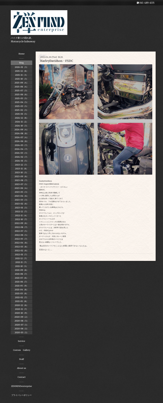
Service (21, 341)
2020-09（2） (21, 317)
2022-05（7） (21, 239)
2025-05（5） (21, 98)
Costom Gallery (21, 350)
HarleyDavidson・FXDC (56, 61)
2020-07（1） (21, 324)
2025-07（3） (21, 90)
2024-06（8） (22, 141)
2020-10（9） (21, 313)
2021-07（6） (21, 278)
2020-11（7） (21, 309)
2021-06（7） (21, 281)
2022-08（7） (21, 227)
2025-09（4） (21, 82)
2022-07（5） (21, 231)
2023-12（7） (21, 164)
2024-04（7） (22, 149)
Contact (22, 377)
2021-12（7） (21, 258)
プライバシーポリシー (21, 395)
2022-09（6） (21, 223)
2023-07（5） (21, 184)
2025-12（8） (21, 71)
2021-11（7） (21, 262)
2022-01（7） (21, 254)
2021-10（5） (21, 266)
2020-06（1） (21, 328)
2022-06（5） (21, 235)
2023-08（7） (21, 180)
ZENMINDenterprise (21, 386)
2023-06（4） (22, 188)
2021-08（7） (21, 274)
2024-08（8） (22, 133)
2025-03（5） (21, 106)
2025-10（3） (21, 79)
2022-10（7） (21, 219)
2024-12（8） (21, 118)
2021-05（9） (21, 285)
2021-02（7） (21, 297)
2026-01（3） (21, 67)
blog (21, 62)
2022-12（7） (21, 211)
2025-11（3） (21, 75)
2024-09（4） (21, 129)
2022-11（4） (21, 215)
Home (22, 53)
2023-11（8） (21, 168)
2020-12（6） (21, 305)
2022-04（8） (22, 242)
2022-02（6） (21, 250)
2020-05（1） (21, 332)
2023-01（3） (21, 207)
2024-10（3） (21, 125)
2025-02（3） (21, 110)
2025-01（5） (21, 114)
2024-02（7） (21, 157)
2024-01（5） (21, 160)
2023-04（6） (22, 196)
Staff (21, 359)
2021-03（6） (21, 293)
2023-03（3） (21, 199)
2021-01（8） (21, 301)
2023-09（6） (21, 176)
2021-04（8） (21, 289)
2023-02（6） (21, 203)
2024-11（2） (21, 121)
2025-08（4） (21, 86)
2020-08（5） (22, 320)
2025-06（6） (21, 94)
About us (21, 368)
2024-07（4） (22, 137)
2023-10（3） (21, 172)
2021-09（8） (21, 270)
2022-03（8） (21, 246)
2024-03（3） (21, 153)
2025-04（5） (21, 102)
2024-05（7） (21, 145)
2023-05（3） (21, 192)
